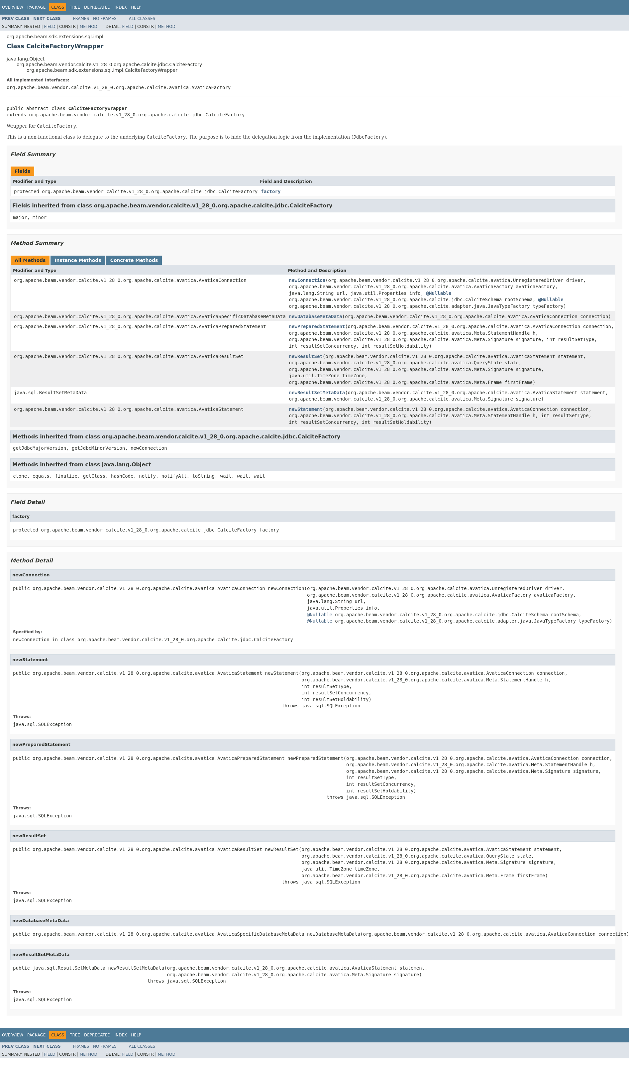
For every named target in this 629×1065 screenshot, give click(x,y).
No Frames (105, 18)
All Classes (142, 18)
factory (270, 191)
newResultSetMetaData (317, 392)
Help (136, 7)
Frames (81, 18)
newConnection (307, 280)
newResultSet (306, 356)
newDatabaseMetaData (315, 316)
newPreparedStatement (317, 326)
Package (36, 7)
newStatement (306, 409)
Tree (75, 7)
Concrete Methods (134, 260)
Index (121, 7)
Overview (12, 7)
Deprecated (97, 7)
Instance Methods (77, 260)
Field (49, 26)
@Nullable (439, 293)
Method (88, 26)
